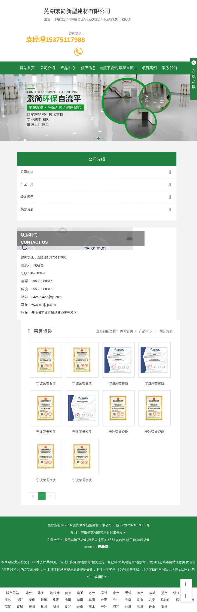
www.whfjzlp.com (43, 305)
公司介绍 (47, 68)
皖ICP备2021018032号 (132, 525)
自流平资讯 (108, 68)
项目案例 (149, 68)
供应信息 (88, 68)
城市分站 (12, 593)
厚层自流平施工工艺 (129, 68)
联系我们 (169, 68)
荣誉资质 (97, 209)
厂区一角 (97, 184)
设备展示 (97, 197)
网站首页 (27, 68)
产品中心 (68, 68)
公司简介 (97, 172)
